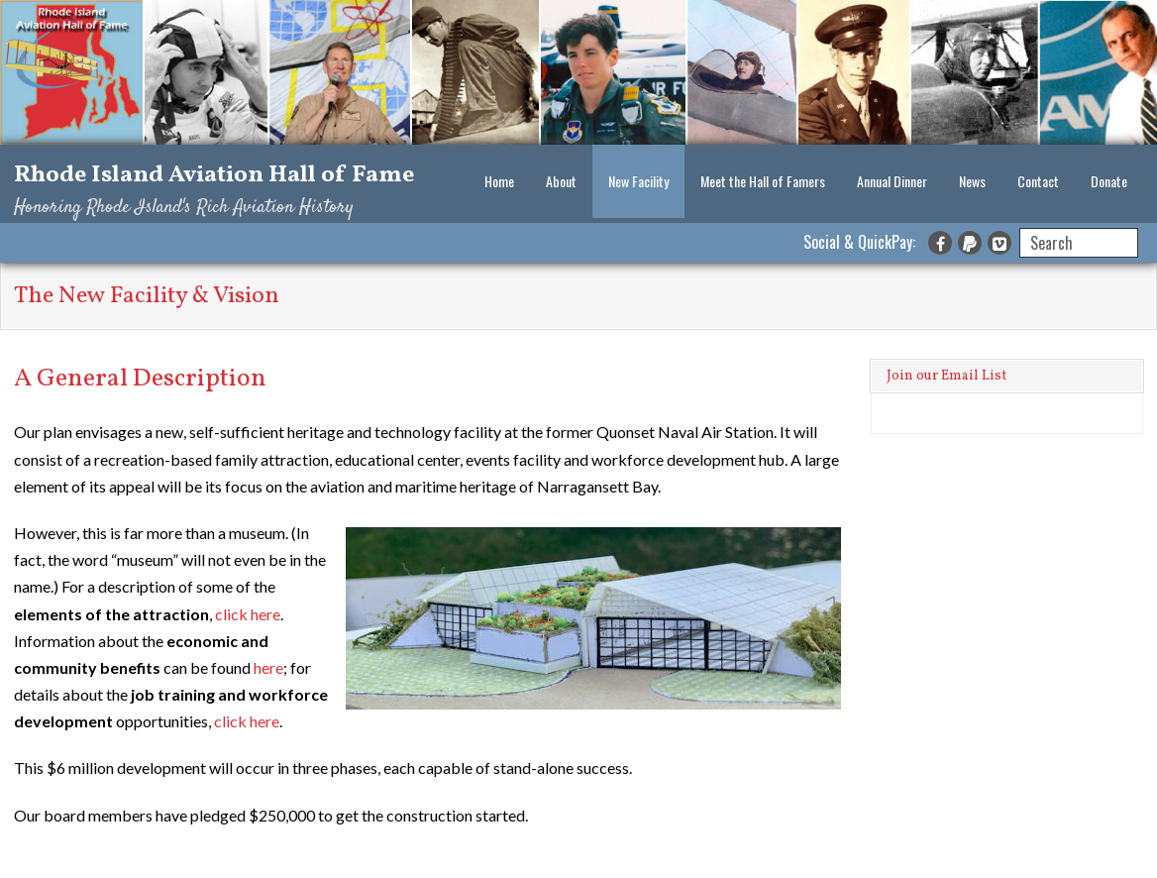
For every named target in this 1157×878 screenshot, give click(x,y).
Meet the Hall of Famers (762, 180)
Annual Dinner (892, 180)
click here (247, 613)
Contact (1038, 180)
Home (499, 180)
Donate (1109, 180)
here (268, 667)
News (972, 180)
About (561, 180)
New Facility (638, 180)
